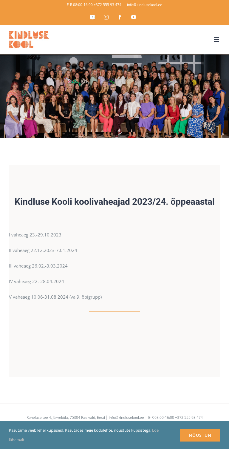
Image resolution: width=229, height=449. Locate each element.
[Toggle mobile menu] (217, 39)
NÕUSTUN (200, 435)
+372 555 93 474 (107, 4)
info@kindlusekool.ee (144, 4)
